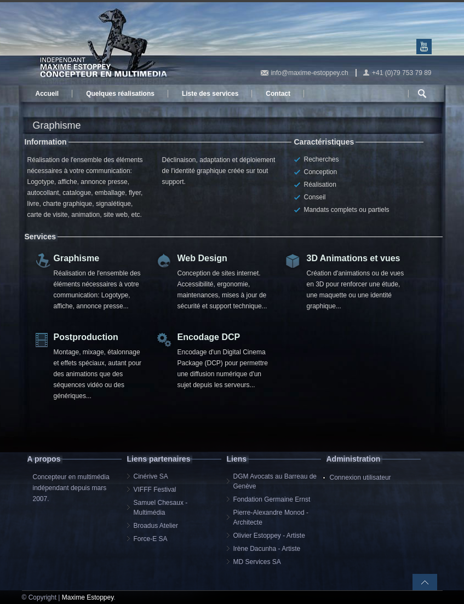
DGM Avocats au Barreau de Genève (275, 481)
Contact (278, 93)
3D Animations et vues (353, 258)
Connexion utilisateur (360, 477)
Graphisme (77, 258)
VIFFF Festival (155, 489)
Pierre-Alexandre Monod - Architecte (270, 517)
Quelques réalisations (120, 93)
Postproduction (86, 337)
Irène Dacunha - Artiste (267, 549)
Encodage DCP (208, 337)
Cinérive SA (151, 476)
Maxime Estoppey (87, 597)
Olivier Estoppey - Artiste (269, 535)
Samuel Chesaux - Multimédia (161, 507)
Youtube (424, 46)
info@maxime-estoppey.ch (309, 73)
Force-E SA (151, 539)
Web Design (202, 258)
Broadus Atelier (156, 526)
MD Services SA (257, 562)
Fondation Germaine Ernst (272, 499)
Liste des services (210, 93)
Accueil (47, 93)
